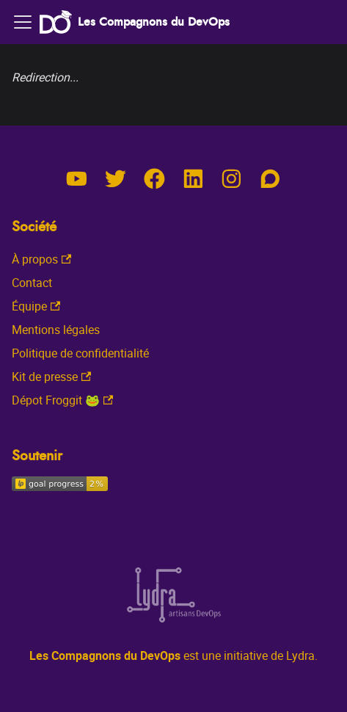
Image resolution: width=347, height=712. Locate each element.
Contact (32, 283)
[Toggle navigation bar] (23, 22)
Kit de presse (51, 376)
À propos (41, 259)
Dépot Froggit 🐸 (62, 400)
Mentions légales (56, 330)
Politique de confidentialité (80, 353)
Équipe (36, 306)
